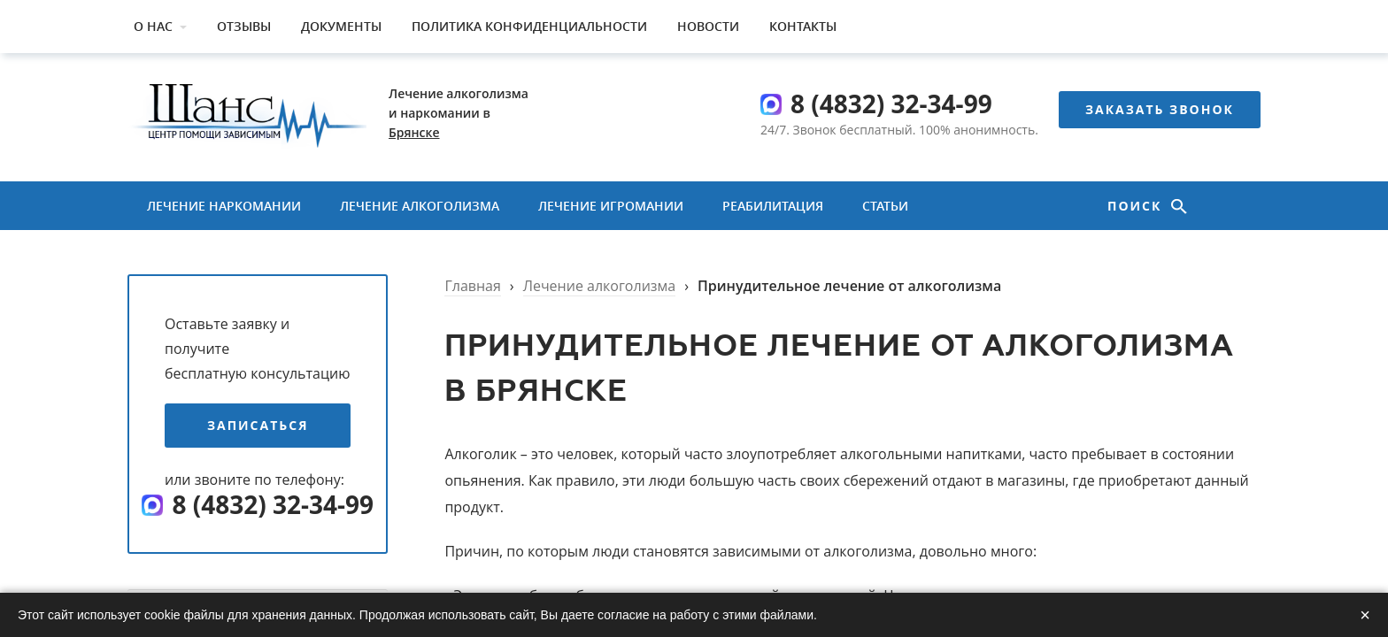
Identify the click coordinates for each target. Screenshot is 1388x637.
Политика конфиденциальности (529, 26)
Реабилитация (772, 205)
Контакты (803, 26)
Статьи (885, 205)
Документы (341, 26)
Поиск (1137, 205)
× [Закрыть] (1365, 615)
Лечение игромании (610, 205)
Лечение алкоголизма (419, 205)
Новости (708, 26)
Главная (472, 285)
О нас (153, 26)
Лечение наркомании (224, 205)
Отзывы (244, 26)
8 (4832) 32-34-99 (891, 103)
